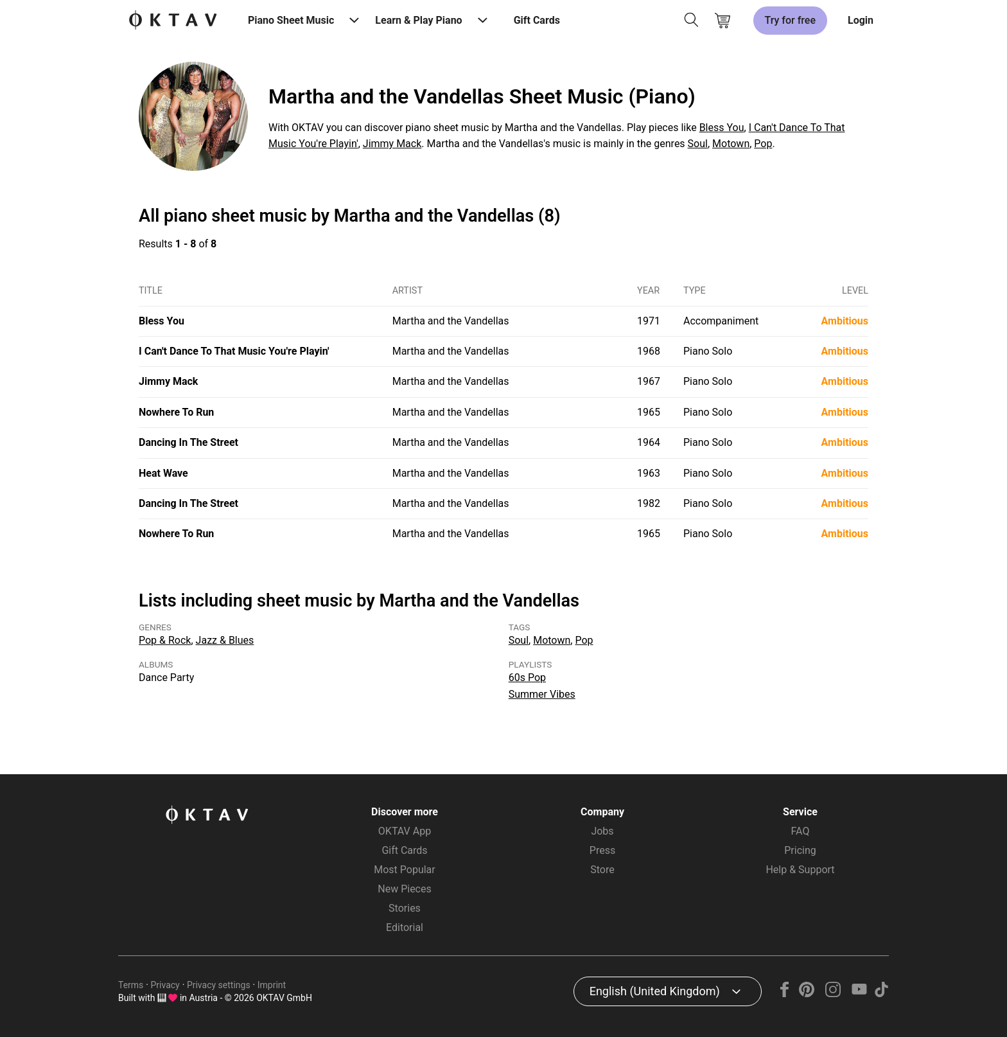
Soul (698, 143)
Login (860, 20)
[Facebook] (784, 994)
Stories (405, 908)
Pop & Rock (165, 640)
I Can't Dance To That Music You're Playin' (234, 351)
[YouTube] (859, 994)
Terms (130, 985)
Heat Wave (163, 473)
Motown (730, 143)
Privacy (165, 985)
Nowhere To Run (176, 412)
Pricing (800, 850)
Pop (763, 143)
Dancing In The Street (188, 442)
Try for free (790, 20)
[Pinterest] (807, 994)
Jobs (602, 831)
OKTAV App (404, 831)
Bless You (721, 127)
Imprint (272, 985)
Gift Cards (537, 20)
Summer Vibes (542, 694)
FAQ (800, 831)
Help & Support (800, 870)
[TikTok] (881, 994)
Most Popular (404, 870)
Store (602, 870)
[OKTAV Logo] (172, 21)
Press (602, 850)
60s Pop (527, 677)
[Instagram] (833, 994)
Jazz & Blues (225, 640)
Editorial (404, 927)
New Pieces (404, 889)
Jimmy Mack (392, 143)
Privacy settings (218, 985)
